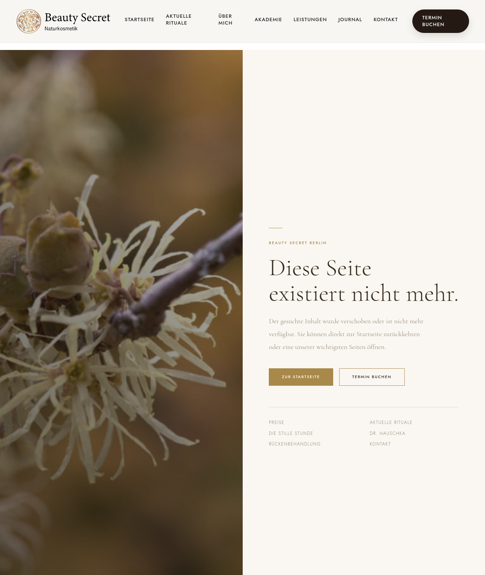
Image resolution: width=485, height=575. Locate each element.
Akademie (268, 19)
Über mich (225, 19)
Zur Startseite (301, 377)
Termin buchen (433, 21)
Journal (350, 19)
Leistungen (310, 19)
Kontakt (386, 19)
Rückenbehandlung (295, 444)
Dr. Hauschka (387, 433)
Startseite (139, 19)
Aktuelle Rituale (179, 19)
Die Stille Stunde (291, 433)
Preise (276, 422)
